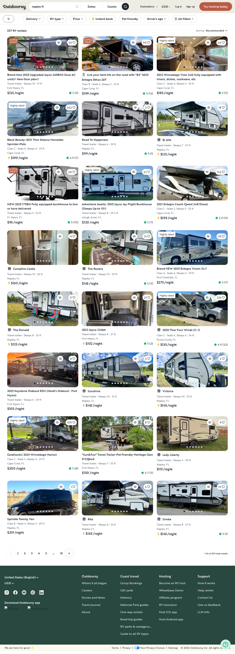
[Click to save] (51, 44)
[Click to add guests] (112, 6)
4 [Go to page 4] (39, 556)
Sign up (190, 6)
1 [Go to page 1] (17, 556)
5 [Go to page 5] (46, 556)
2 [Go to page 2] (24, 556)
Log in (178, 6)
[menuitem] (148, 6)
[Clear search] (77, 6)
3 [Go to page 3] (31, 556)
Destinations (148, 6)
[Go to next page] (69, 556)
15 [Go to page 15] (61, 556)
